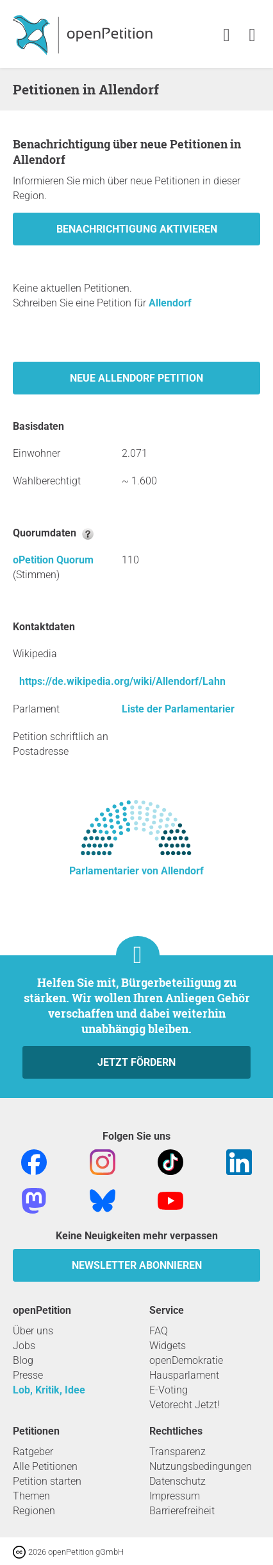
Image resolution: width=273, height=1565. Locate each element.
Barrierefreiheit (182, 1511)
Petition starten (47, 1481)
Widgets (167, 1346)
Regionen (34, 1511)
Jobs (24, 1346)
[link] (252, 35)
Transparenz (177, 1452)
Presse (28, 1375)
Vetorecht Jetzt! (184, 1405)
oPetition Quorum (53, 560)
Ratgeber (33, 1452)
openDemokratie (186, 1360)
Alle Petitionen (45, 1466)
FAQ (158, 1331)
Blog (23, 1360)
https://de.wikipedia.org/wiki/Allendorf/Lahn (122, 681)
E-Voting (168, 1390)
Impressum (174, 1496)
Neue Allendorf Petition (136, 378)
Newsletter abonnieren (137, 1265)
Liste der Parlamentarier (178, 709)
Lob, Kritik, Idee (49, 1390)
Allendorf (170, 303)
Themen (31, 1496)
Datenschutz (177, 1481)
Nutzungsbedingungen (200, 1466)
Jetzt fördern (136, 1062)
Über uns (33, 1331)
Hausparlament (184, 1375)
